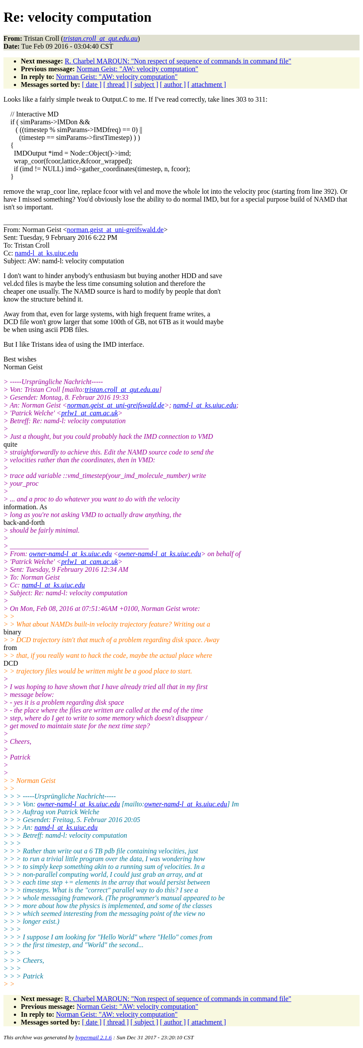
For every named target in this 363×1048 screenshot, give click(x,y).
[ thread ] (116, 84)
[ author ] (173, 84)
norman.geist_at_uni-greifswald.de (115, 229)
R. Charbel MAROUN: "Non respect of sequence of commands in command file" (178, 61)
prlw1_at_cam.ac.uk (89, 413)
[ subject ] (144, 84)
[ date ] (91, 84)
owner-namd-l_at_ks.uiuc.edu (70, 553)
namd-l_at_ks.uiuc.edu (46, 253)
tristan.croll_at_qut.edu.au (122, 389)
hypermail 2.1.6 (93, 1037)
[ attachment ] (206, 84)
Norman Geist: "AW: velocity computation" (137, 69)
